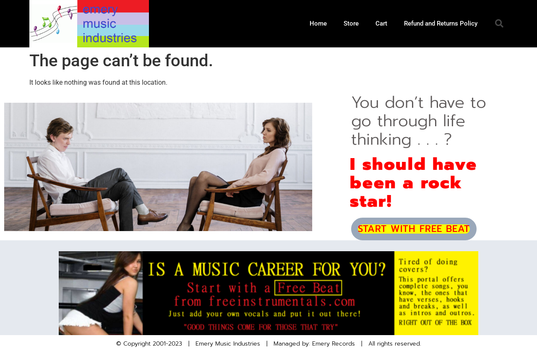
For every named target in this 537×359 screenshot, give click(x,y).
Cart (381, 23)
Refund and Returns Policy (440, 23)
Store (351, 23)
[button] (499, 23)
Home (318, 23)
